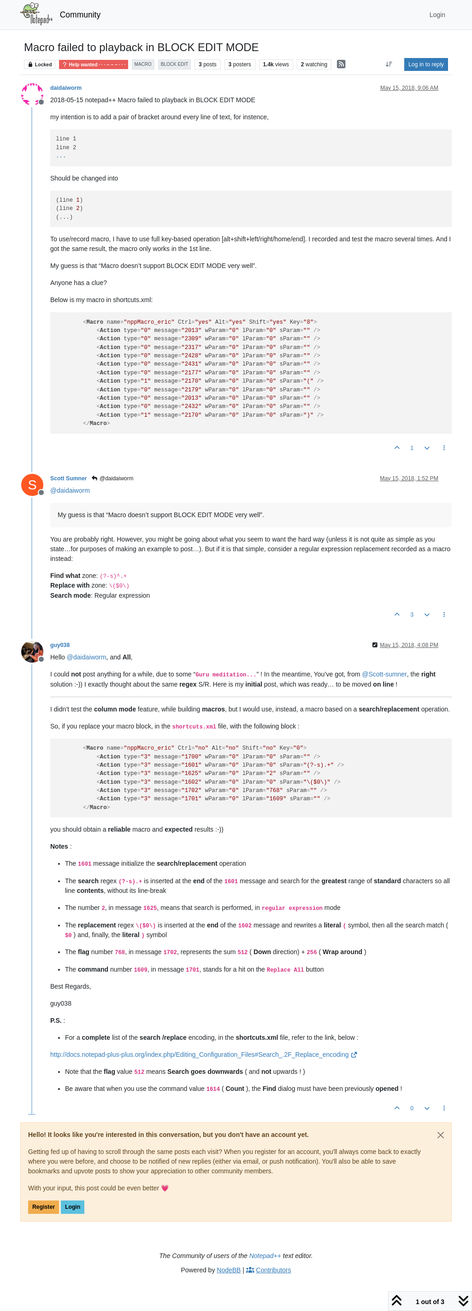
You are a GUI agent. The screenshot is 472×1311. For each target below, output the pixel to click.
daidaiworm (66, 88)
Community (80, 14)
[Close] (440, 1135)
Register (43, 1207)
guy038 (60, 645)
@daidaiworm (112, 478)
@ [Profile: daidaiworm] (70, 490)
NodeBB (229, 1270)
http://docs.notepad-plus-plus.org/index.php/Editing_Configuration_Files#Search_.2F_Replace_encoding (204, 1054)
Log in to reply (426, 64)
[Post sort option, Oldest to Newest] (389, 64)
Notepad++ (265, 1255)
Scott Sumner (68, 478)
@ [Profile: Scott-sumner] (384, 674)
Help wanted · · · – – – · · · (93, 64)
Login (72, 1207)
